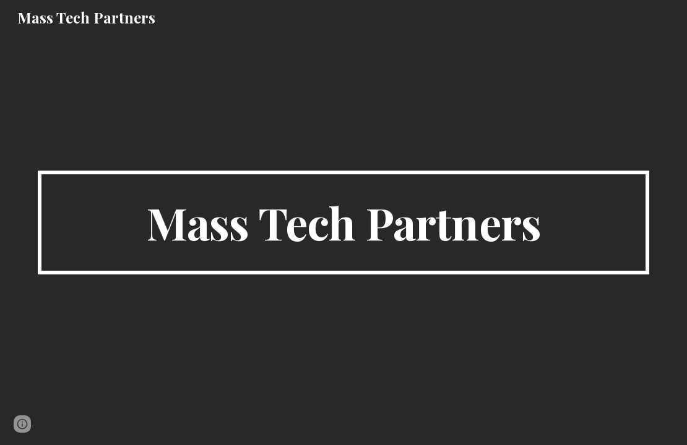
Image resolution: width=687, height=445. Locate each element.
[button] (22, 424)
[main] (344, 222)
